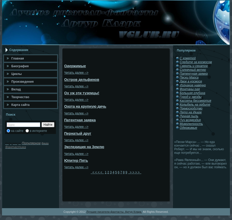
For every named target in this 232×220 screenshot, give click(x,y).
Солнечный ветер (193, 70)
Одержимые (75, 66)
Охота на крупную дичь (85, 106)
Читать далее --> (76, 72)
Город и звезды (191, 97)
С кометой (188, 58)
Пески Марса (189, 77)
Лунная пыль (189, 116)
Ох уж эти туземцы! (81, 93)
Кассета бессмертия (195, 101)
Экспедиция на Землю (84, 147)
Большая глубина (192, 93)
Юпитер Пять (76, 160)
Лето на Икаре (191, 112)
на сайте (17, 131)
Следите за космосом (196, 62)
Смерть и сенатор (194, 66)
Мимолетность (191, 124)
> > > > (134, 172)
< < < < (97, 172)
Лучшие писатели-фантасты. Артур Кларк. (114, 211)
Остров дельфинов (81, 80)
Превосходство (191, 108)
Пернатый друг (77, 133)
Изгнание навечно (193, 85)
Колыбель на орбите (195, 104)
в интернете (38, 131)
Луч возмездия (190, 120)
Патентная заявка (80, 120)
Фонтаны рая (190, 89)
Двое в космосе (191, 81)
